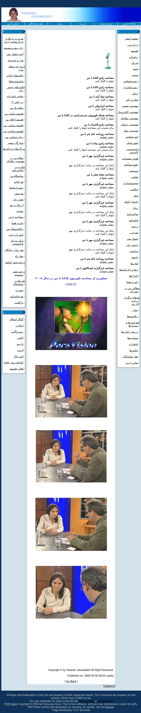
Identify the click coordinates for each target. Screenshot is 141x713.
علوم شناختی (131, 164)
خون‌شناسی (131, 136)
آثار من (135, 304)
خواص (19, 96)
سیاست (134, 251)
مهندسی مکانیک (15, 161)
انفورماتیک (132, 143)
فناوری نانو (132, 99)
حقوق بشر (132, 238)
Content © (109, 686)
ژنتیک (135, 93)
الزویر (20, 350)
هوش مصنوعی (130, 158)
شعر (135, 195)
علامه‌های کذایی (14, 75)
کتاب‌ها (134, 263)
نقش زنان (18, 199)
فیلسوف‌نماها (16, 81)
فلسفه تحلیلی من (13, 113)
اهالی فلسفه (16, 368)
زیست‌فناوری (130, 87)
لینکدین (19, 325)
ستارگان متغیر (15, 143)
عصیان (19, 211)
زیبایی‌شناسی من (14, 137)
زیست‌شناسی (130, 81)
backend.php (86, 701)
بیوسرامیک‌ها (16, 187)
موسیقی (133, 170)
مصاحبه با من (15, 217)
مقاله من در (16, 158)
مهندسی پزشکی (129, 124)
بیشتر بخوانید (107, 137)
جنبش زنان (132, 245)
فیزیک (135, 63)
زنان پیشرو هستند (13, 48)
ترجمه (134, 226)
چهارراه (19, 256)
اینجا (111, 81)
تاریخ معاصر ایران (13, 41)
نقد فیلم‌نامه (16, 296)
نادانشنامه (17, 243)
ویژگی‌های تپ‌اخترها (14, 148)
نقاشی (134, 177)
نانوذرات (11, 96)
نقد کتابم (18, 182)
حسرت (19, 290)
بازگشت (18, 302)
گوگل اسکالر (16, 319)
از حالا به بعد (16, 205)
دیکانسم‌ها (132, 316)
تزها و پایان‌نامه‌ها (128, 269)
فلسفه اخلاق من (14, 119)
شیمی (135, 75)
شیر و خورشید (15, 60)
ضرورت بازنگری (14, 38)
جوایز (135, 310)
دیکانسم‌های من (14, 229)
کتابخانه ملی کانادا (13, 362)
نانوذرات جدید (16, 234)
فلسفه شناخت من (13, 131)
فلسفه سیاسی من (13, 125)
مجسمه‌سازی (130, 183)
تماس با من (131, 362)
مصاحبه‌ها (132, 338)
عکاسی (134, 189)
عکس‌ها (134, 350)
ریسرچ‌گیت (17, 331)
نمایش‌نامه (132, 214)
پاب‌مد (20, 344)
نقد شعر (18, 193)
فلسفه (134, 51)
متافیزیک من (16, 108)
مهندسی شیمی (130, 106)
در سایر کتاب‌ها (129, 331)
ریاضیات (133, 57)
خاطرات (133, 344)
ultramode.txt (105, 701)
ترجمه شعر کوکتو (15, 262)
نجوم (135, 68)
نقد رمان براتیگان (13, 250)
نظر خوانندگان (130, 356)
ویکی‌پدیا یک (17, 240)
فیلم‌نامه (133, 220)
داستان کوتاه (131, 201)
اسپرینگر (18, 356)
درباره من (132, 44)
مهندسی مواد (131, 130)
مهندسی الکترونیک (128, 112)
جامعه (134, 257)
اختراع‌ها (133, 276)
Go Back (71, 681)
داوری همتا (17, 223)
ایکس (20, 337)
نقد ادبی (134, 232)
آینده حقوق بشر (14, 54)
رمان (135, 208)
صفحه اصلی (131, 38)
